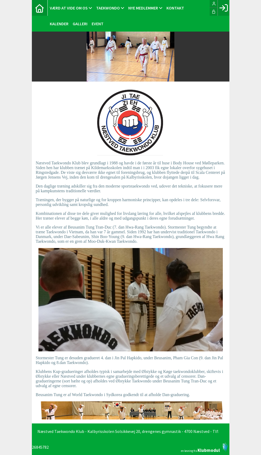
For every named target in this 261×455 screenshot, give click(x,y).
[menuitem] (40, 8)
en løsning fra (204, 447)
